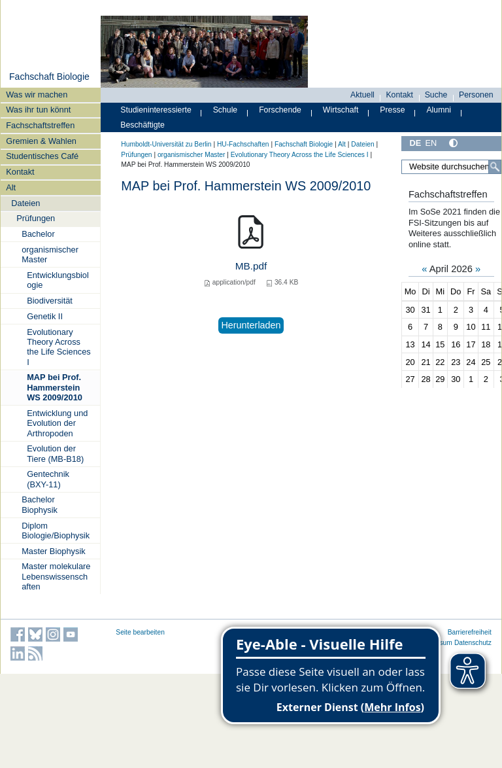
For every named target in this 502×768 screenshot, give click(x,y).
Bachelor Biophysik (40, 504)
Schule (225, 109)
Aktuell (362, 94)
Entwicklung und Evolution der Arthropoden (57, 423)
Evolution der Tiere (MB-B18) (55, 453)
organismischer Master (50, 254)
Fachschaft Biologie (49, 76)
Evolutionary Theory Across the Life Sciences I (58, 347)
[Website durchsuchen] (451, 167)
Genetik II (45, 316)
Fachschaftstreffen (40, 125)
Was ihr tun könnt (38, 109)
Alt (11, 187)
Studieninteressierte (155, 109)
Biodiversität (50, 300)
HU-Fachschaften (243, 144)
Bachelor (38, 234)
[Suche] (494, 167)
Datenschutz (473, 642)
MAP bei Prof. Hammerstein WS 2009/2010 (54, 387)
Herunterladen (250, 325)
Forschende (280, 109)
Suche (436, 94)
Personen (476, 94)
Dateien (25, 203)
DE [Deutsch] (415, 143)
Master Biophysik (53, 551)
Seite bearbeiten (140, 632)
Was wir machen (36, 94)
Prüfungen (35, 218)
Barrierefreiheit (470, 632)
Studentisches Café (42, 156)
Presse (392, 109)
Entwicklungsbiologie (58, 280)
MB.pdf (251, 265)
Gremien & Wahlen (41, 141)
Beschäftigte (142, 125)
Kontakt (20, 172)
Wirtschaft (341, 109)
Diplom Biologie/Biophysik (56, 530)
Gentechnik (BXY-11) (48, 479)
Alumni (438, 109)
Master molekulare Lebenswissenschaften (56, 576)
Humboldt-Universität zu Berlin (166, 144)
